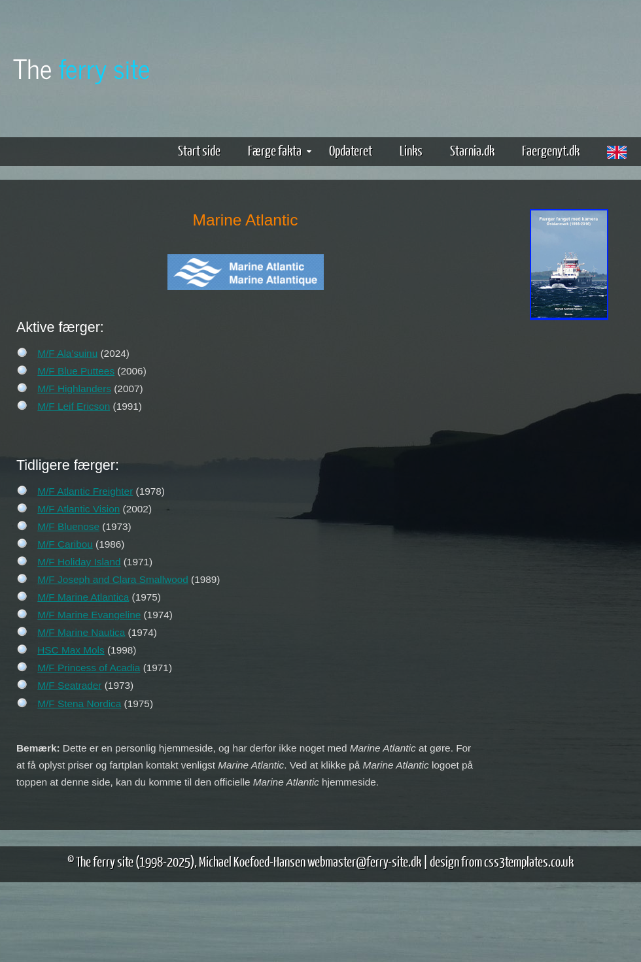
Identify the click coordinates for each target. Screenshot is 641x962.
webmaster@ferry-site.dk (364, 861)
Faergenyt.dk (551, 150)
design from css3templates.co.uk (502, 861)
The (81, 68)
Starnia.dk (472, 150)
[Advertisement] (569, 528)
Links (411, 150)
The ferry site (104, 861)
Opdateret (350, 150)
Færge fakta (279, 150)
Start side (199, 150)
